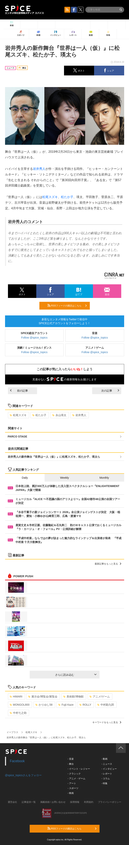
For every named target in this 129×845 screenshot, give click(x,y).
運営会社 (12, 802)
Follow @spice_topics (34, 337)
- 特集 (104, 783)
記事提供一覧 (29, 802)
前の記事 (19, 390)
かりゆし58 (44, 704)
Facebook (17, 761)
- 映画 (71, 793)
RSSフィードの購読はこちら (67, 305)
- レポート (106, 773)
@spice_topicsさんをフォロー (23, 775)
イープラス (12, 732)
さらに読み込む (75, 674)
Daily (25, 477)
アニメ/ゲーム (99, 696)
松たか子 (67, 197)
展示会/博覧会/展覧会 (42, 696)
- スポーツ (73, 788)
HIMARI (16, 696)
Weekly (64, 477)
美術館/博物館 (73, 696)
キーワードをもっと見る (106, 722)
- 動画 (104, 759)
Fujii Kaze (65, 704)
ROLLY (85, 704)
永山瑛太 (59, 415)
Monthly (104, 477)
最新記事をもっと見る (108, 563)
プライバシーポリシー (109, 802)
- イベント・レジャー (79, 768)
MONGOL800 (20, 704)
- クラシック (74, 773)
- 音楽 (71, 759)
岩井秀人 (39, 168)
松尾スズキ (50, 197)
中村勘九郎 (105, 704)
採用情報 (74, 802)
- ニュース (106, 764)
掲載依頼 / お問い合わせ (53, 802)
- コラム (105, 778)
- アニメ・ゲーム (76, 778)
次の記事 (110, 390)
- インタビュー (109, 768)
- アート (72, 783)
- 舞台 (71, 764)
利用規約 (88, 802)
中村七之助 (18, 712)
